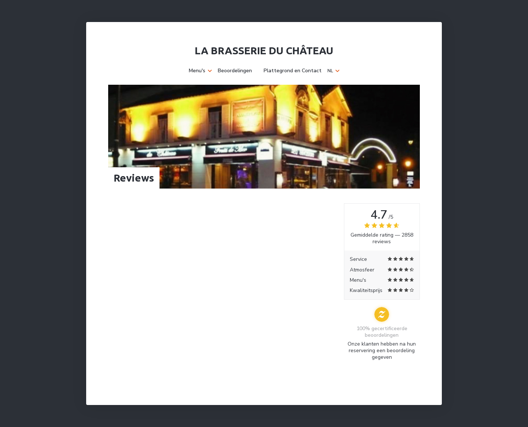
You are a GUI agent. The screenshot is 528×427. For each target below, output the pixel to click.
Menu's (200, 70)
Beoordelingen (235, 70)
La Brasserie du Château (264, 50)
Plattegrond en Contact (293, 70)
